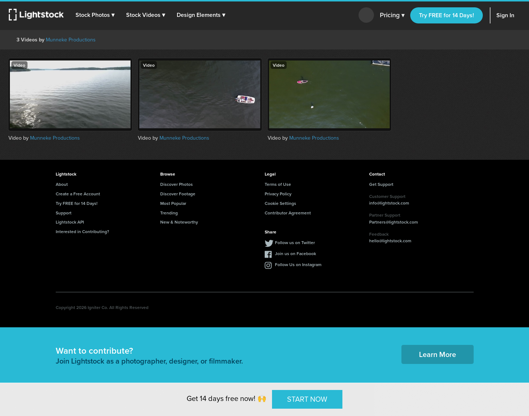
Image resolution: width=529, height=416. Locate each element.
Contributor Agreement (288, 213)
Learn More (437, 354)
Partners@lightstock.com (393, 222)
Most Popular (173, 203)
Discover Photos (176, 184)
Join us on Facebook (295, 253)
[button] (95, 15)
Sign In (505, 15)
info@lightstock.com (389, 203)
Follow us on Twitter (295, 242)
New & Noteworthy (179, 222)
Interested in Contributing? (82, 231)
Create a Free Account (78, 194)
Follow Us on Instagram (298, 264)
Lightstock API (70, 222)
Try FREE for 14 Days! (446, 15)
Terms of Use (278, 184)
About (62, 184)
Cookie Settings (280, 203)
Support (63, 213)
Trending (169, 213)
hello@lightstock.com (390, 241)
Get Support (381, 184)
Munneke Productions (71, 40)
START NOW (307, 399)
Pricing (392, 15)
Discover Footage (177, 194)
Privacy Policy (278, 194)
